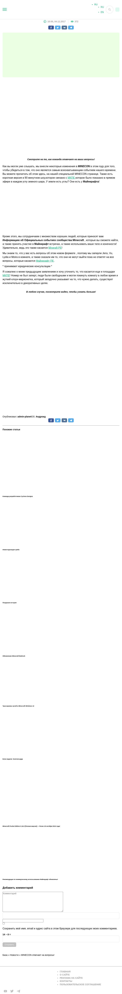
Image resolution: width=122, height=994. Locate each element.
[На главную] (49, 9)
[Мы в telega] (18, 991)
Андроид (41, 416)
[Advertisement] (61, 55)
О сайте (65, 974)
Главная (65, 971)
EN (102, 13)
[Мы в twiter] (12, 991)
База (5, 955)
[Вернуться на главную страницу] (28, 978)
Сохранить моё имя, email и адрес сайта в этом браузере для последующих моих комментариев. (60, 928)
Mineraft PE (55, 247)
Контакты (66, 981)
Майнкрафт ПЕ (45, 260)
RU (102, 8)
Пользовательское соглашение (80, 984)
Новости (14, 955)
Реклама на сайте (71, 978)
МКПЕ (71, 177)
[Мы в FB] (5, 991)
